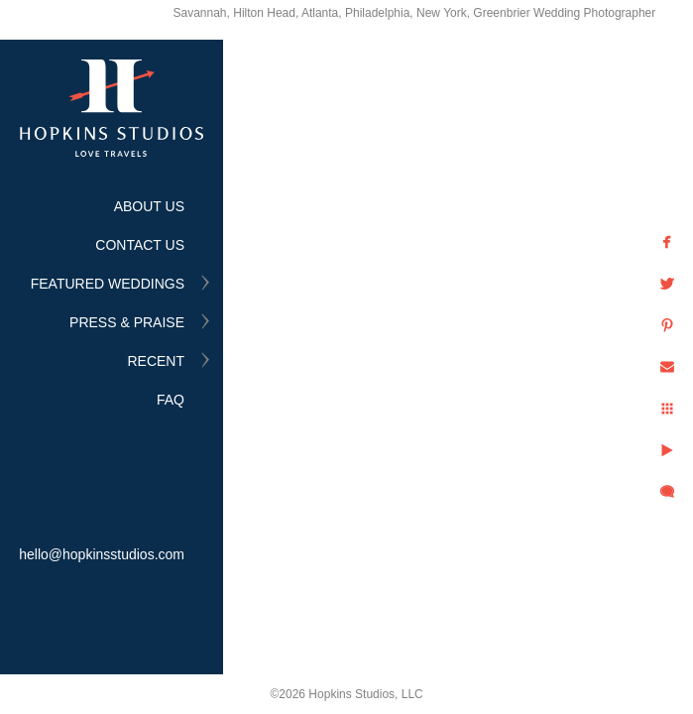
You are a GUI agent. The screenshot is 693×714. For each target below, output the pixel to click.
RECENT (155, 361)
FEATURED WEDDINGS (107, 284)
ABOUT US (149, 206)
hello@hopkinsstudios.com (101, 554)
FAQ (170, 400)
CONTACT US (139, 245)
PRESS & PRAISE (126, 322)
